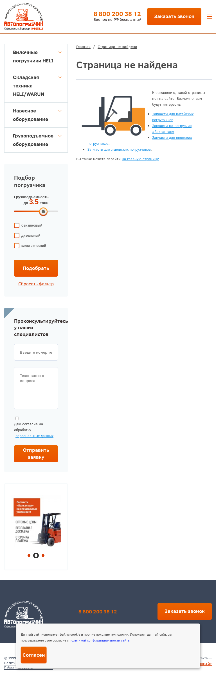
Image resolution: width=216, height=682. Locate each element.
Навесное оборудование (37, 115)
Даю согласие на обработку (33, 428)
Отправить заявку (36, 453)
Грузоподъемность (31, 197)
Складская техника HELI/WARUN (37, 86)
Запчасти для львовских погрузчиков (119, 149)
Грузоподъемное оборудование (37, 140)
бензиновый (31, 225)
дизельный (30, 236)
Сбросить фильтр (36, 284)
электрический (33, 246)
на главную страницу (140, 158)
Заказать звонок (174, 16)
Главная (83, 46)
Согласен (33, 654)
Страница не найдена (117, 46)
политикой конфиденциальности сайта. (99, 640)
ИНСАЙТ (205, 663)
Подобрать (36, 268)
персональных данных (34, 435)
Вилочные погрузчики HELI (37, 56)
